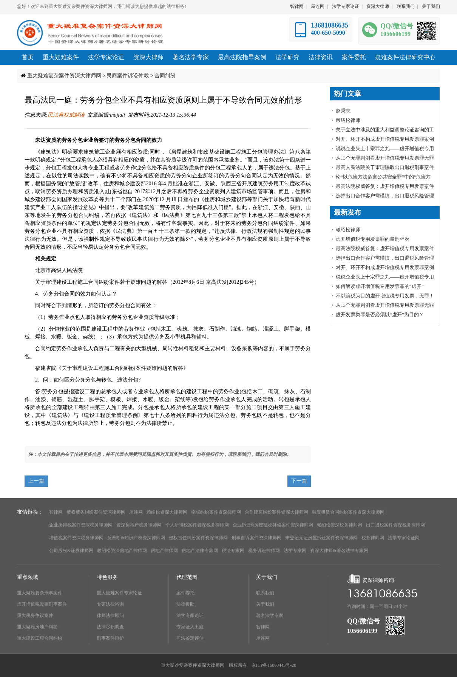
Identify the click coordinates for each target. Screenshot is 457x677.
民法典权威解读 (66, 115)
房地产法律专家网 (200, 550)
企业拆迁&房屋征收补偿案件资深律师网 (273, 525)
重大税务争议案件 (35, 615)
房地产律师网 (164, 550)
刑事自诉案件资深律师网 (256, 537)
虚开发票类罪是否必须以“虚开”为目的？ (380, 314)
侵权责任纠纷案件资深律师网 (198, 537)
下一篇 (299, 481)
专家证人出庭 (190, 626)
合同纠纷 (165, 75)
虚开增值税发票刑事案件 (42, 604)
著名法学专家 (269, 615)
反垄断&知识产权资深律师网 (136, 537)
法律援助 (185, 604)
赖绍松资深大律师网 (167, 512)
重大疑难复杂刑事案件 (39, 592)
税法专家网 (233, 550)
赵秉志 (343, 111)
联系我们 (406, 6)
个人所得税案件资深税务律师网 (197, 525)
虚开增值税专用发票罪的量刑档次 (372, 239)
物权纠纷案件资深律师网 (216, 512)
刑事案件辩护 (110, 638)
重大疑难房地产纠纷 (37, 626)
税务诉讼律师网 (264, 550)
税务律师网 (372, 537)
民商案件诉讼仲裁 (128, 75)
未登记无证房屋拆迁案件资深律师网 (321, 537)
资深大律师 (377, 6)
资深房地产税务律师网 (139, 525)
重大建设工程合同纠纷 (39, 638)
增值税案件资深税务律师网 (76, 537)
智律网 (297, 6)
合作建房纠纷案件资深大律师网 (276, 512)
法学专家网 (295, 550)
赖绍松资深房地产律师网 (122, 550)
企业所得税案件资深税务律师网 (81, 525)
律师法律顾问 (110, 615)
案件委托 (185, 592)
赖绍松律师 (348, 120)
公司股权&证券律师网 (71, 550)
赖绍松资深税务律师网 (339, 525)
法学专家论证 (345, 6)
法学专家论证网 (404, 537)
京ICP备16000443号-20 (274, 665)
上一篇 (36, 481)
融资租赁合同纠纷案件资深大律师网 (348, 512)
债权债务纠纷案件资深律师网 (95, 512)
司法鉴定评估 (190, 638)
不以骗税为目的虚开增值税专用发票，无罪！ (385, 295)
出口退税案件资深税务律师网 (395, 525)
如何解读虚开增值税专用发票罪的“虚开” (380, 286)
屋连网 (317, 6)
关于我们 (431, 6)
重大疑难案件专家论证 (119, 592)
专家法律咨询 (110, 604)
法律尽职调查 (110, 626)
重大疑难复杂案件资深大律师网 (64, 75)
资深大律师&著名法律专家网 (339, 550)
